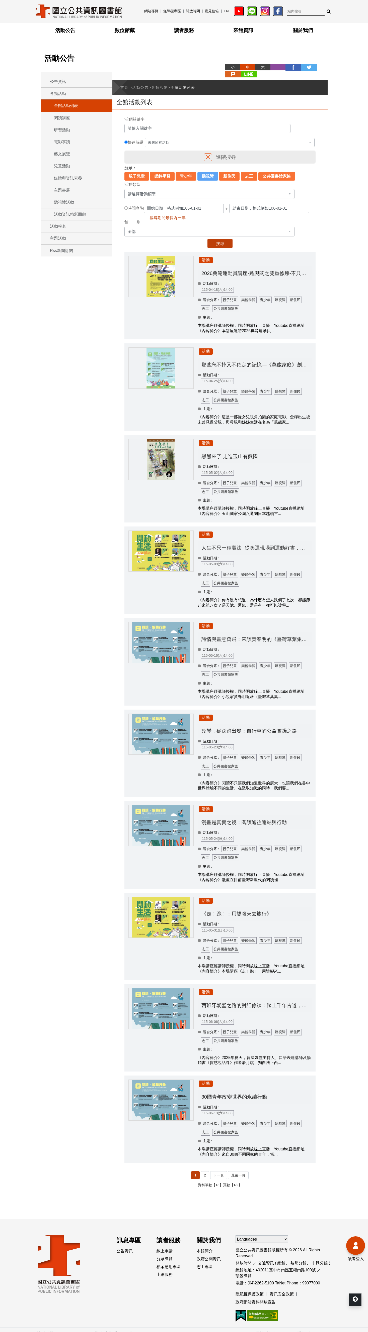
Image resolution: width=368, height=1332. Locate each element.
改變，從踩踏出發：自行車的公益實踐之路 (249, 724)
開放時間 (193, 11)
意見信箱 (212, 11)
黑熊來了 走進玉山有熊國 (230, 449)
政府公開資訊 (209, 1252)
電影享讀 (62, 142)
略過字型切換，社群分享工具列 (209, 62)
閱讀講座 (62, 118)
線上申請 (165, 1244)
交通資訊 (266, 1256)
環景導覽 (244, 1269)
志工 (249, 169)
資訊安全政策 (282, 1287)
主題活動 (58, 238)
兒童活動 (62, 166)
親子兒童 (137, 169)
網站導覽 (151, 11)
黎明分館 (298, 1256)
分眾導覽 (165, 1252)
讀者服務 (184, 30)
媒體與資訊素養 (68, 178)
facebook (274, 67)
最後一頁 (238, 1168)
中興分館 (320, 1256)
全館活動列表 (66, 105)
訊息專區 (129, 1233)
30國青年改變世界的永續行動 (234, 1090)
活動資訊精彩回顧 (70, 214)
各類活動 (58, 93)
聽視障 (208, 169)
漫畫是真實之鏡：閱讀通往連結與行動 (244, 815)
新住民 (229, 169)
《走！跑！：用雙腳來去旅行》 (237, 906)
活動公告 (65, 30)
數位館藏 (125, 30)
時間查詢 (136, 201)
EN (226, 11)
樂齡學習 (162, 169)
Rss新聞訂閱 (61, 250)
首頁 (124, 80)
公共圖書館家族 (277, 169)
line (320, 67)
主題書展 (62, 190)
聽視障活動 (64, 202)
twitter (290, 67)
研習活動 (62, 130)
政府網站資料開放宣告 (256, 1295)
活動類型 (132, 177)
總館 (281, 1256)
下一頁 (218, 1168)
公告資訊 (58, 81)
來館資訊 (243, 30)
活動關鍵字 (134, 112)
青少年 (186, 169)
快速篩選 (136, 135)
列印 (259, 67)
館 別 (132, 215)
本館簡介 (205, 1244)
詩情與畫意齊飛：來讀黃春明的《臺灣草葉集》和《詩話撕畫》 (257, 632)
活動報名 (58, 226)
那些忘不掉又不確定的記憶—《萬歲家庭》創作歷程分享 (257, 357)
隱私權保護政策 (250, 1287)
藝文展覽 (62, 154)
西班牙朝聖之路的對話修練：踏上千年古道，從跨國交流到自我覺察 (257, 998)
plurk (305, 67)
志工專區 (205, 1260)
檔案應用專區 (169, 1260)
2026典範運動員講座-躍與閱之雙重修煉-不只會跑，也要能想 (257, 266)
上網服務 (165, 1268)
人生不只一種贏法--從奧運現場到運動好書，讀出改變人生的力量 (257, 541)
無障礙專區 (172, 11)
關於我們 (303, 30)
